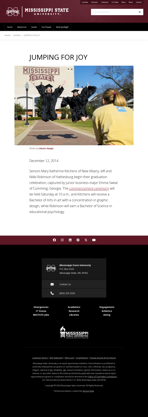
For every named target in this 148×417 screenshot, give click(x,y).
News (131, 1)
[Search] (139, 12)
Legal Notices (82, 358)
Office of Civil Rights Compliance (102, 376)
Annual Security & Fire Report (103, 358)
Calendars (105, 1)
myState (86, 1)
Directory (95, 1)
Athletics (107, 310)
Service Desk (88, 391)
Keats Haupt (46, 148)
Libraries (74, 314)
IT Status (41, 310)
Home (9, 27)
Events (34, 27)
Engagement (107, 307)
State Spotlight (62, 27)
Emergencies (41, 307)
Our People (46, 27)
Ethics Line (69, 358)
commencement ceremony (89, 188)
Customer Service (40, 358)
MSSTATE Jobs (41, 314)
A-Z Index (116, 1)
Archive (17, 35)
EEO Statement (56, 358)
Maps (124, 1)
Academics (74, 307)
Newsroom (22, 27)
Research (74, 310)
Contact (139, 1)
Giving (106, 314)
